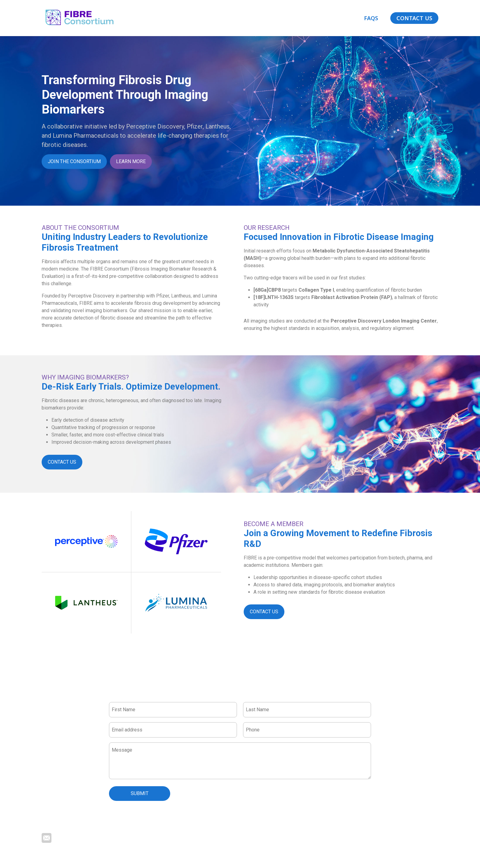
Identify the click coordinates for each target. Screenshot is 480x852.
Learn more (131, 161)
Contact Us (414, 18)
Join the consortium (74, 161)
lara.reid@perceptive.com (81, 837)
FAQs (371, 18)
